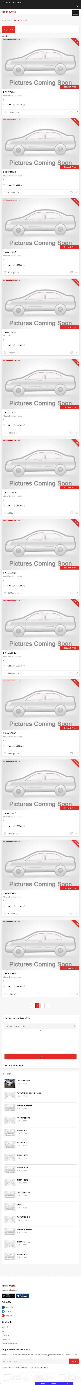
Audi (25, 20)
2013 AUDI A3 (9, 172)
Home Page (6, 20)
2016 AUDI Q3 (9, 893)
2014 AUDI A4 (9, 412)
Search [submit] (41, 1057)
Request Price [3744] (69, 487)
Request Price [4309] (69, 888)
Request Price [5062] (23, 1124)
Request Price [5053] (23, 1235)
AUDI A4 (20, 1205)
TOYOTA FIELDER (23, 1217)
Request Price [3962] (69, 567)
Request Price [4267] (69, 728)
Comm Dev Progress (9, 1343)
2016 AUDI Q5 (9, 973)
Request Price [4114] (69, 647)
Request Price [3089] (69, 247)
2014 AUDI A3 (9, 332)
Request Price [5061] (23, 1136)
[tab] (40, 1018)
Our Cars (17, 20)
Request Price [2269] (69, 86)
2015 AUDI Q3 (9, 492)
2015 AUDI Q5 (9, 572)
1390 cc (19, 345)
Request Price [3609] (69, 407)
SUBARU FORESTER (24, 1105)
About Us (7, 2)
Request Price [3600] (69, 327)
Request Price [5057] (23, 1186)
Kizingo (20, 1084)
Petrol (9, 104)
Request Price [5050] (23, 1260)
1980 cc (19, 265)
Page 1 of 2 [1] (8, 29)
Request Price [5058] (23, 1173)
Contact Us (17, 2)
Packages (5, 1335)
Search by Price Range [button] (40, 1065)
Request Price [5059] (23, 1161)
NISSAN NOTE (22, 1130)
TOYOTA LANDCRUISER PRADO (29, 1093)
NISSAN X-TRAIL (23, 1242)
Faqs (3, 1331)
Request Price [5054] (23, 1223)
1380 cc (19, 104)
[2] (48, 1005)
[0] (32, 1005)
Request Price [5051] (23, 1111)
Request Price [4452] (69, 968)
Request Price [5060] (23, 1148)
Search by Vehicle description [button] (40, 1018)
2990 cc (19, 585)
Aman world (9, 11)
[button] (78, 7)
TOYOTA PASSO (23, 1081)
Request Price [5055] (23, 1210)
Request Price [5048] (23, 1099)
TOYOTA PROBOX (24, 1118)
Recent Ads (8, 1074)
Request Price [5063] (23, 1086)
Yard (25, 1084)
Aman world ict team (40, 1367)
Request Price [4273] (69, 808)
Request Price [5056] (23, 1198)
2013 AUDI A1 (9, 91)
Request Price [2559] (69, 166)
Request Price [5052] (23, 1248)
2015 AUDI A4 (9, 733)
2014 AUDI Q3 (9, 252)
